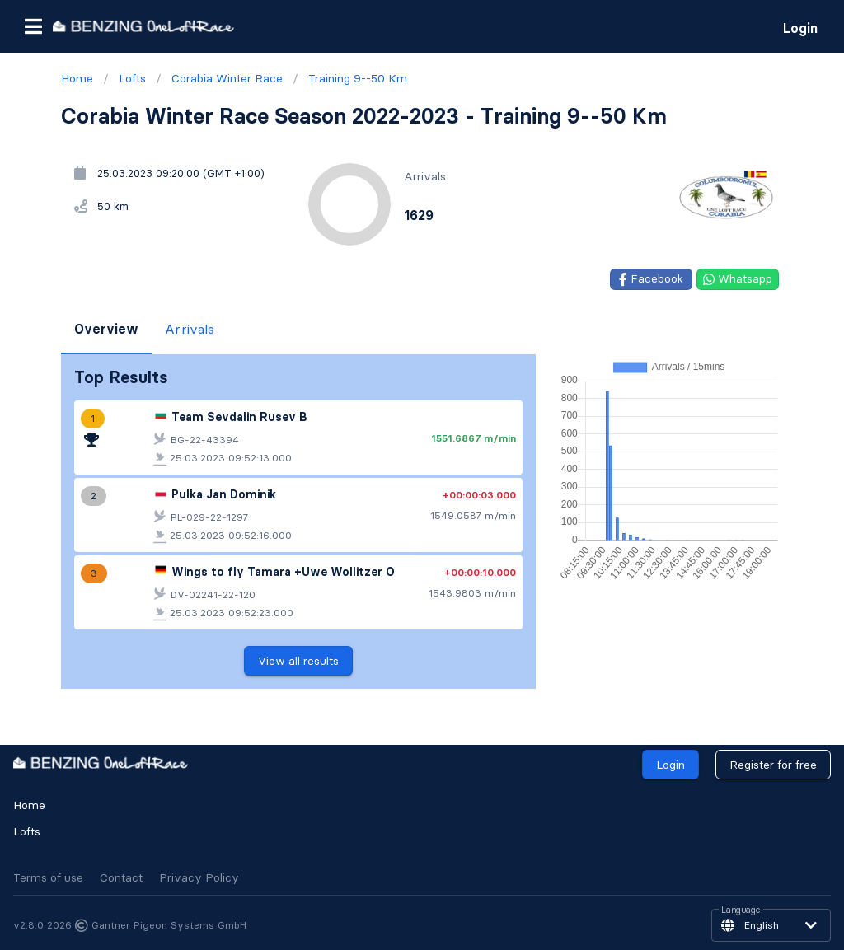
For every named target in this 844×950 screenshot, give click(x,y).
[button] (33, 26)
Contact (121, 877)
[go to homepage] (143, 26)
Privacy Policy (199, 877)
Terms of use (48, 877)
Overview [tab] (106, 329)
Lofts (26, 831)
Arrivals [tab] (189, 329)
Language (741, 910)
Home (29, 805)
